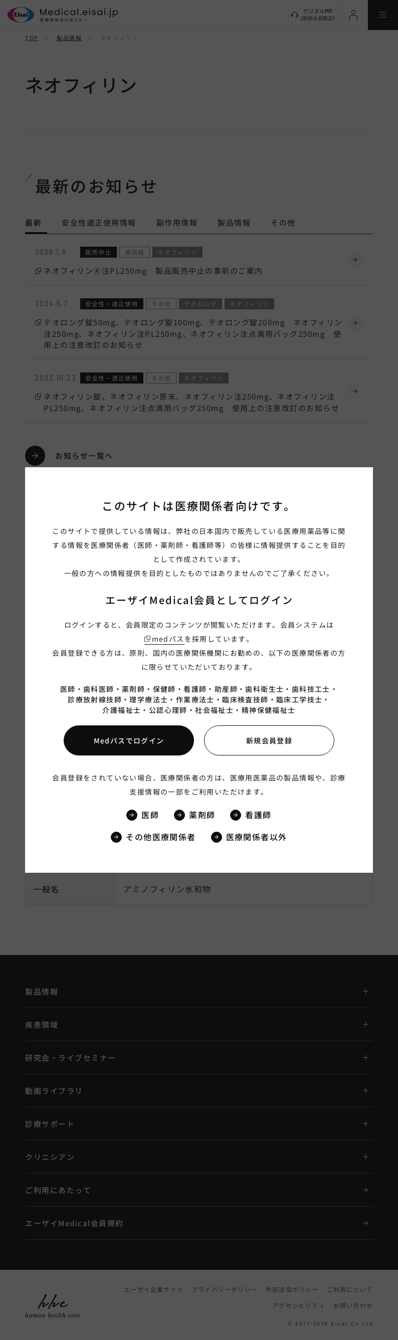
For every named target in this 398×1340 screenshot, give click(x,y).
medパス (168, 639)
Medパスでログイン (129, 740)
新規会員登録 (269, 740)
